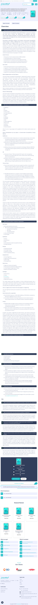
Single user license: (20, 469)
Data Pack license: (20, 466)
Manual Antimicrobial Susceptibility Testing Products (15, 227)
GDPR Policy (3, 591)
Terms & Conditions (4, 588)
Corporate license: (20, 474)
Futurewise (19, 603)
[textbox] (28, 4)
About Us (21, 580)
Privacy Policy (3, 590)
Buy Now (23, 478)
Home (21, 579)
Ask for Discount (16, 478)
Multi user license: (20, 471)
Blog (20, 582)
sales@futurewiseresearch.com (12, 395)
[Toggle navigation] (36, 4)
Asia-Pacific (6, 276)
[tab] (6, 23)
